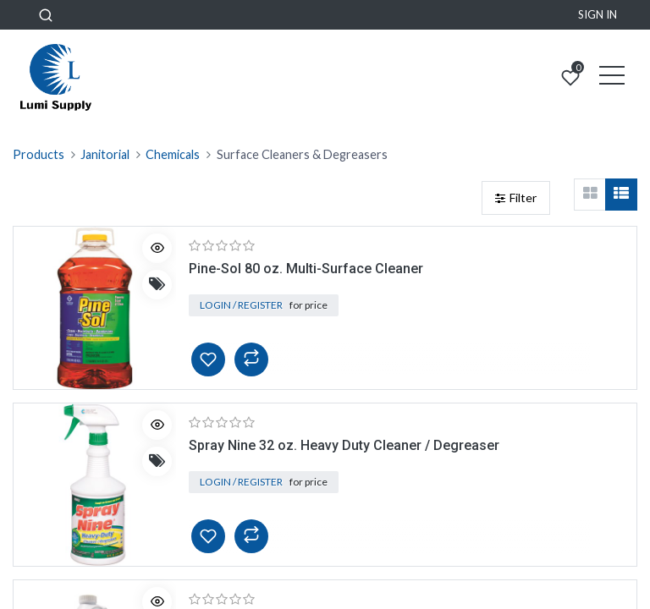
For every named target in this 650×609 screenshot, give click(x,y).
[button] (45, 15)
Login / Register (241, 305)
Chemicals (173, 154)
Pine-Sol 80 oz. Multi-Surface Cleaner (306, 269)
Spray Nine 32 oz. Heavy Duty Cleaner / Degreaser (344, 445)
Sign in (597, 14)
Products (38, 154)
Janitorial (104, 154)
